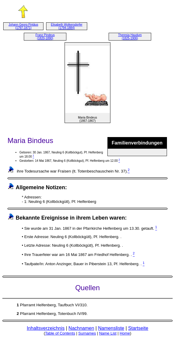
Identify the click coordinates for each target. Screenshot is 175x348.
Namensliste (111, 328)
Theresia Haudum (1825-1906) (130, 36)
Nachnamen (81, 328)
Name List (108, 333)
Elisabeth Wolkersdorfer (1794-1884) (66, 26)
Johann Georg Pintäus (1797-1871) (23, 26)
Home (125, 333)
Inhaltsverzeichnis (46, 328)
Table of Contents (60, 333)
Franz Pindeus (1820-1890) (44, 36)
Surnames (87, 333)
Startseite (138, 328)
